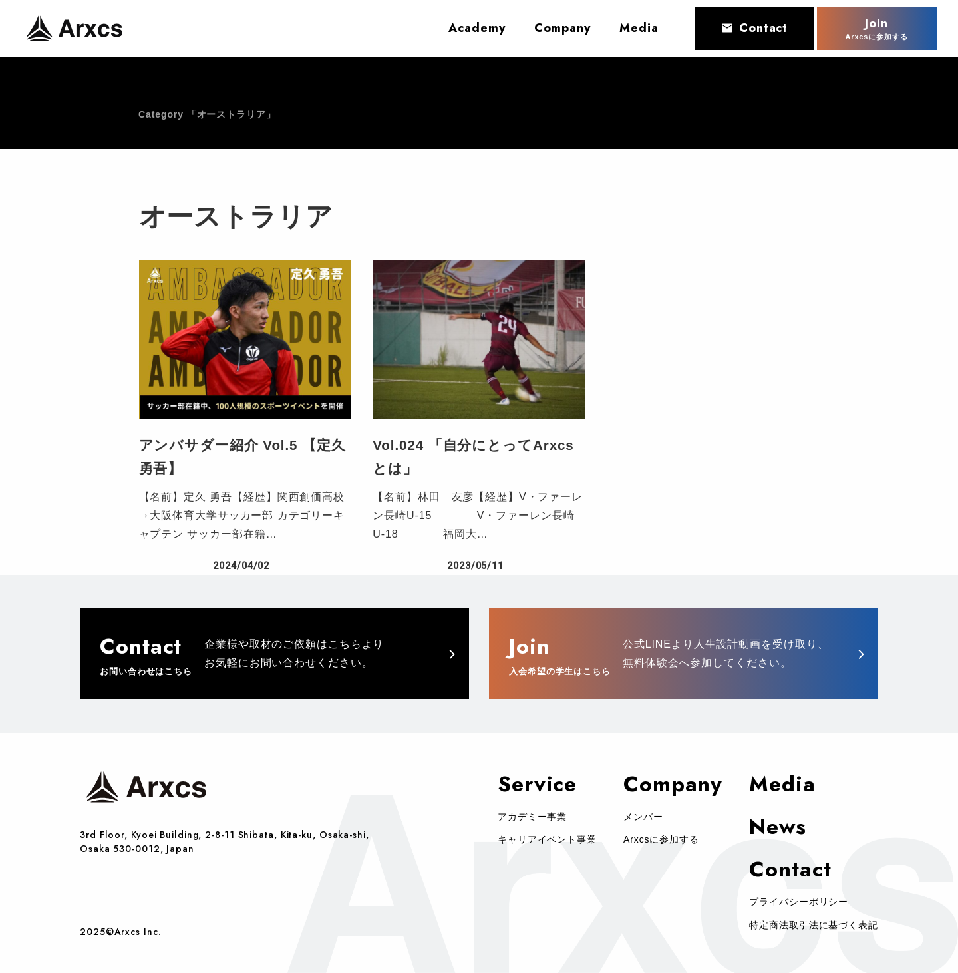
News (777, 826)
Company (672, 784)
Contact (754, 28)
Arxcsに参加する (661, 839)
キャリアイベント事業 (547, 839)
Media (782, 784)
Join (877, 28)
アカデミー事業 (532, 816)
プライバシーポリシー (798, 901)
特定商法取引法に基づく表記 (813, 925)
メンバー (643, 816)
